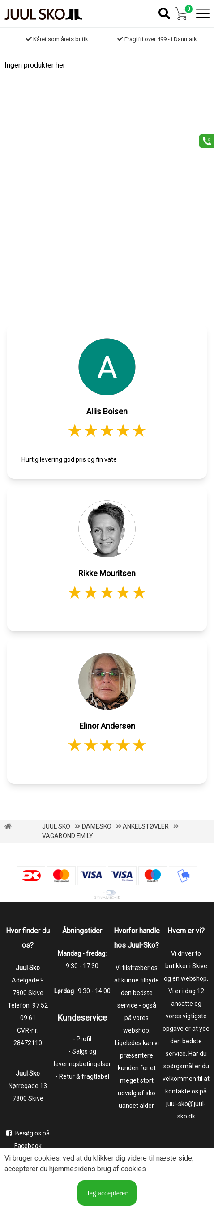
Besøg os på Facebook (28, 1139)
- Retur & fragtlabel (82, 1076)
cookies (47, 1158)
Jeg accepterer (106, 1193)
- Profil (82, 1038)
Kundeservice (82, 1017)
